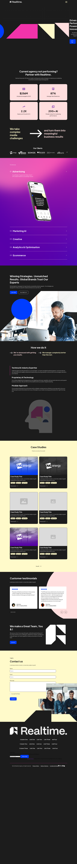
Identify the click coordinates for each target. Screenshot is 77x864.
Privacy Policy (30, 758)
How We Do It (23, 292)
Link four (55, 748)
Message (12, 680)
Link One (32, 739)
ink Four (54, 739)
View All (38, 566)
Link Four (54, 744)
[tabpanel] (23, 598)
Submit (13, 699)
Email (11, 674)
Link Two (39, 739)
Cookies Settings (54, 766)
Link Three (47, 739)
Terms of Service (44, 766)
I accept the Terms (15, 693)
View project (14, 486)
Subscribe (24, 756)
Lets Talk (72, 41)
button (13, 642)
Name (11, 668)
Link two (39, 744)
